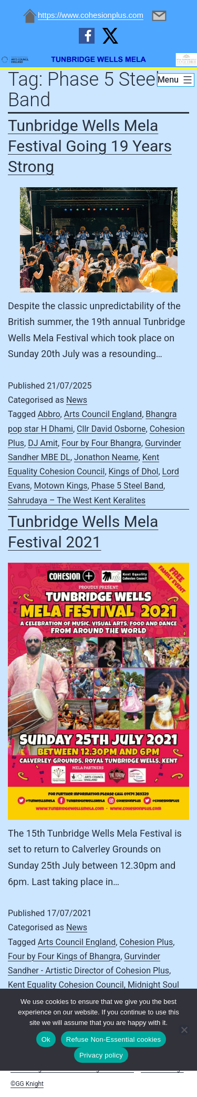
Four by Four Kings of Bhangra (64, 956)
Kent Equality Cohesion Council (66, 985)
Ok (46, 1039)
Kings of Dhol (134, 471)
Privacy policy (101, 1055)
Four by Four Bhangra (101, 443)
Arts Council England (103, 414)
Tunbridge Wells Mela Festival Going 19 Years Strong (90, 146)
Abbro (49, 414)
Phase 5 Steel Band (127, 486)
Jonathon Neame (106, 457)
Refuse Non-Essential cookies (113, 1039)
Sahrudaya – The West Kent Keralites (77, 500)
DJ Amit (43, 443)
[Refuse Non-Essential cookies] (184, 1029)
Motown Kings (60, 486)
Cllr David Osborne (111, 429)
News (76, 400)
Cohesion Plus (146, 942)
